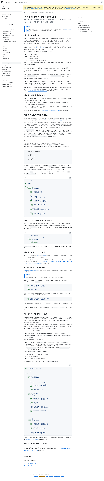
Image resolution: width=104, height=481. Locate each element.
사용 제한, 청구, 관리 (40, 47)
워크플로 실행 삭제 (64, 448)
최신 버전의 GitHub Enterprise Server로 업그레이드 (36, 8)
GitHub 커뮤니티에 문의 (30, 463)
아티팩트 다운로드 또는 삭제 (35, 252)
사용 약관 (36, 476)
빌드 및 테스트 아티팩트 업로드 (36, 115)
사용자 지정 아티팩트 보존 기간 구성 (38, 220)
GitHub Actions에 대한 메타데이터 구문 (37, 90)
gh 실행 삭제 (35, 450)
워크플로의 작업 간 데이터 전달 (36, 314)
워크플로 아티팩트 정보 (33, 35)
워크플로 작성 (35, 12)
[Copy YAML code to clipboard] (70, 178)
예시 (26, 140)
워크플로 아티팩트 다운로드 (44, 261)
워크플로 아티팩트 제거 (56, 261)
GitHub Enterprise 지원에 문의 (68, 8)
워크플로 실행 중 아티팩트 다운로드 (35, 267)
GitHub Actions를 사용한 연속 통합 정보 (53, 120)
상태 (47, 476)
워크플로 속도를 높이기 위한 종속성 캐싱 (50, 110)
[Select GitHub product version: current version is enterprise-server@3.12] (21, 2)
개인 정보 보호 (42, 476)
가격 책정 (51, 476)
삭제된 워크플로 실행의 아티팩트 (36, 443)
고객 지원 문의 (28, 465)
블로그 (62, 476)
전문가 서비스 (57, 476)
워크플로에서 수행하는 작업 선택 (46, 12)
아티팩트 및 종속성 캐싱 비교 (35, 95)
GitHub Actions (7, 9)
